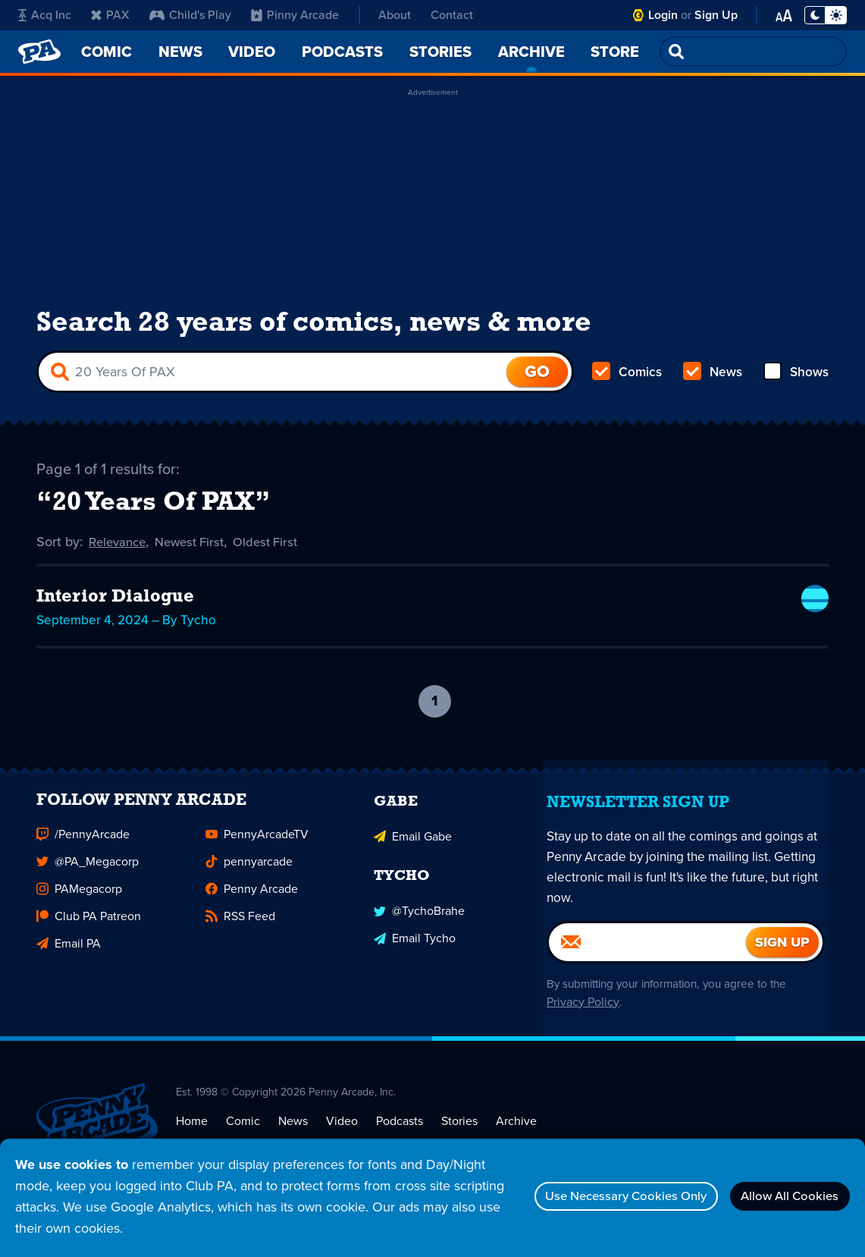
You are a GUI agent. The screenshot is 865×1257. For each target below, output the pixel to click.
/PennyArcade (83, 857)
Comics (627, 379)
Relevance (120, 552)
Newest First (197, 552)
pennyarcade (249, 884)
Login (663, 15)
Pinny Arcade (295, 15)
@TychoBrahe (419, 930)
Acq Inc (44, 15)
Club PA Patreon (88, 938)
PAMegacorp (79, 911)
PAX (110, 15)
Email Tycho (415, 957)
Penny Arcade (251, 911)
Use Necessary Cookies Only (598, 1196)
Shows (795, 379)
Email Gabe (413, 857)
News (712, 379)
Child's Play (190, 15)
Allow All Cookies (781, 1196)
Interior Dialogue (115, 607)
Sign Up (716, 15)
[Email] (647, 965)
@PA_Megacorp (87, 884)
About (394, 15)
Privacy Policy (579, 1025)
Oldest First (278, 552)
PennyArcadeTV (257, 857)
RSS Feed (240, 938)
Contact (452, 15)
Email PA (68, 966)
